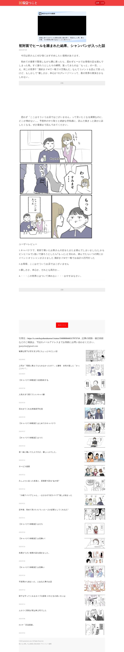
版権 (50, 644)
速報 (102, 3)
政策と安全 (33, 644)
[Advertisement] (62, 99)
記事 (97, 3)
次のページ (62, 325)
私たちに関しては (24, 644)
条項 (38, 644)
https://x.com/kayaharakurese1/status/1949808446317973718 (53, 338)
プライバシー (44, 644)
